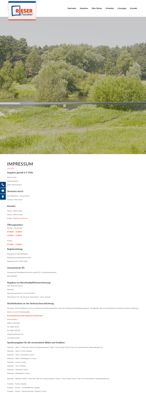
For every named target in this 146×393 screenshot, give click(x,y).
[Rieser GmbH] (22, 10)
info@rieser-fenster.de (20, 221)
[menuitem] (72, 8)
